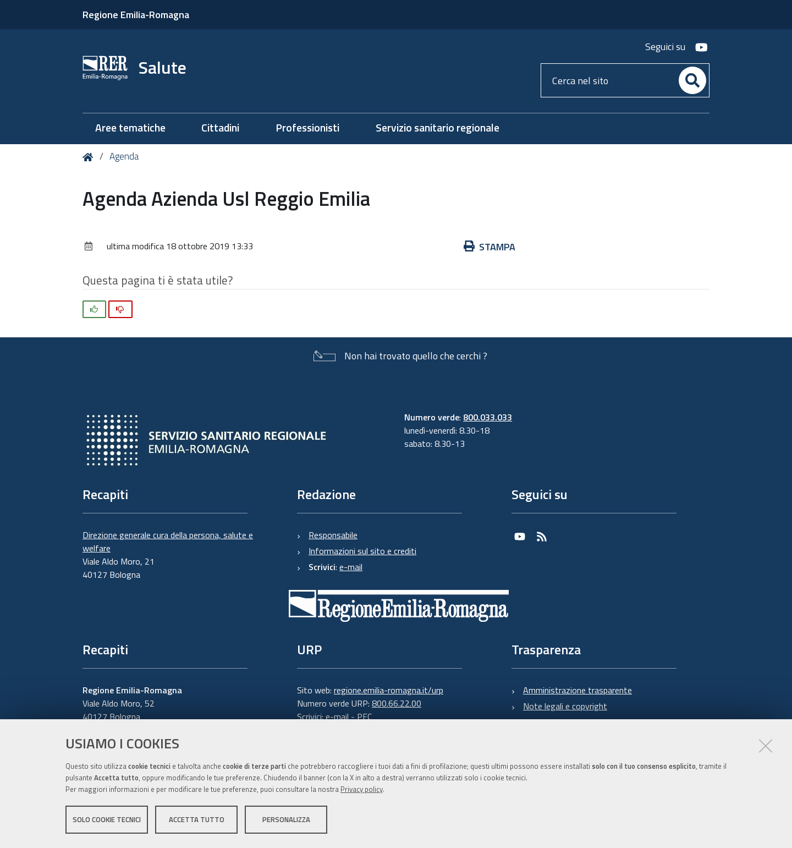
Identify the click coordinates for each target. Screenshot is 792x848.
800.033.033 (487, 417)
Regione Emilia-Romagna (135, 14)
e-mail (350, 566)
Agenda (124, 156)
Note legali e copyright (565, 706)
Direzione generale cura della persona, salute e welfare (167, 541)
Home (89, 157)
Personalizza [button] (286, 819)
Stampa (489, 246)
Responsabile (333, 534)
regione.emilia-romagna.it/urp (388, 690)
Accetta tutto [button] (196, 819)
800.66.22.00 (396, 703)
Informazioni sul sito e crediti (362, 550)
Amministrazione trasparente (577, 690)
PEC (364, 716)
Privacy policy (361, 789)
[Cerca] (692, 80)
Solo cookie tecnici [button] (107, 819)
